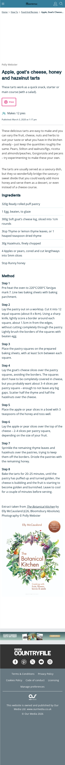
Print (11, 102)
